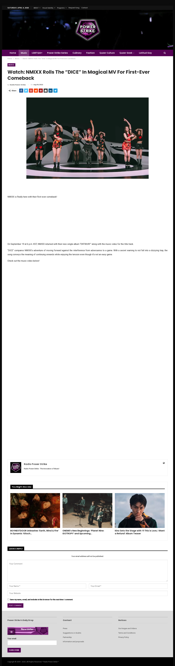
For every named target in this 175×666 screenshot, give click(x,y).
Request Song (74, 8)
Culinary (77, 52)
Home (13, 52)
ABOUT (36, 8)
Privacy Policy (123, 637)
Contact (84, 8)
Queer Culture (107, 52)
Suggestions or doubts (72, 633)
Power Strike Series (57, 52)
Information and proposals (73, 642)
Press (65, 628)
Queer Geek (125, 52)
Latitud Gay (145, 52)
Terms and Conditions (126, 633)
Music (24, 52)
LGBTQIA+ (37, 52)
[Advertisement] (87, 220)
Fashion (90, 52)
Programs (61, 8)
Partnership (67, 637)
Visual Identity (47, 8)
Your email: (32, 641)
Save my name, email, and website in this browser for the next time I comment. (41, 600)
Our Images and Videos (127, 628)
